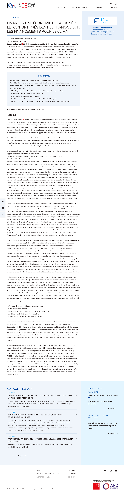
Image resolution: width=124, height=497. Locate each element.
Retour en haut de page (3, 214)
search (116, 4)
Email (89, 398)
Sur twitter (3, 201)
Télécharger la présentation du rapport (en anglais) (25, 109)
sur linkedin (3, 208)
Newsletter (114, 7)
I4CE (21, 5)
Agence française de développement (110, 488)
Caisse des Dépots (96, 488)
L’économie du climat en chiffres (48, 475)
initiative (38, 298)
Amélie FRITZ (93, 392)
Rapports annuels (43, 479)
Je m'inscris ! (111, 409)
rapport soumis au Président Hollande (46, 140)
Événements (72, 475)
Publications (98, 7)
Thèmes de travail (78, 7)
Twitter (105, 472)
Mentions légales (32, 490)
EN (111, 4)
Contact (71, 479)
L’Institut (60, 7)
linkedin (110, 472)
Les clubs (71, 472)
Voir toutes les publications (18, 457)
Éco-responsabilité (47, 490)
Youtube (116, 472)
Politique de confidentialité (15, 490)
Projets (39, 472)
